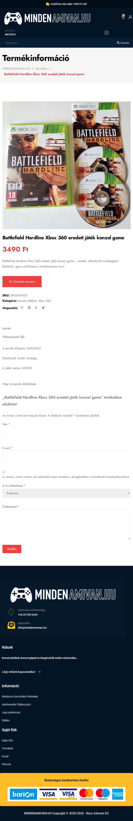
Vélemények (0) (13, 337)
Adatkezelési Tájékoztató (16, 704)
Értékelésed (10, 507)
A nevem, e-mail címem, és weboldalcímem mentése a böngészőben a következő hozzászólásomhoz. (66, 477)
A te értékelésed (13, 486)
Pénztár (6, 764)
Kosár (5, 756)
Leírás (6, 328)
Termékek (7, 748)
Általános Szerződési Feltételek (20, 696)
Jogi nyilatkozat (11, 712)
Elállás (5, 720)
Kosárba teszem (24, 281)
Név (6, 424)
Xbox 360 (44, 301)
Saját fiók (7, 740)
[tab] (65, 328)
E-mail (7, 448)
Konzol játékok (27, 301)
